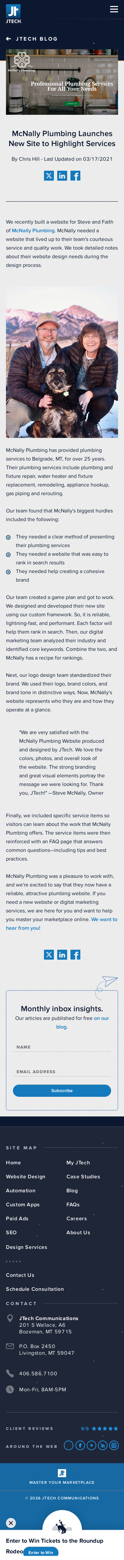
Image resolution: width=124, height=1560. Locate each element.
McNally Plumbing (33, 230)
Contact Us (20, 1275)
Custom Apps (23, 1204)
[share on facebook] (75, 175)
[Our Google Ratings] (99, 1429)
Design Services (27, 1247)
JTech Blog (37, 39)
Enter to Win (40, 1553)
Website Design (26, 1176)
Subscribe (62, 1090)
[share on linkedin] (62, 175)
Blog (72, 1190)
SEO (11, 1232)
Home (13, 1162)
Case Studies (83, 1176)
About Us (78, 1232)
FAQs (73, 1204)
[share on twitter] (49, 175)
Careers (76, 1218)
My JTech (78, 1162)
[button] (114, 9)
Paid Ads (17, 1218)
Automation (20, 1190)
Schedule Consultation (35, 1289)
